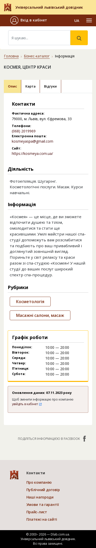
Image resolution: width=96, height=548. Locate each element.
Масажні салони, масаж (40, 315)
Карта (30, 86)
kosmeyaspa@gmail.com (32, 141)
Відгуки (50, 86)
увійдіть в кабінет (27, 404)
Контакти (35, 472)
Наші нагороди (40, 497)
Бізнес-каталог (37, 56)
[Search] (39, 37)
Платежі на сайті (41, 519)
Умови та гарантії (42, 504)
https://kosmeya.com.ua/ (32, 153)
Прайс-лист (36, 511)
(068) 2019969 (24, 131)
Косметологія (30, 301)
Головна (11, 56)
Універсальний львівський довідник (49, 7)
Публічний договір (43, 489)
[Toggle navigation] (89, 20)
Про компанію (39, 482)
